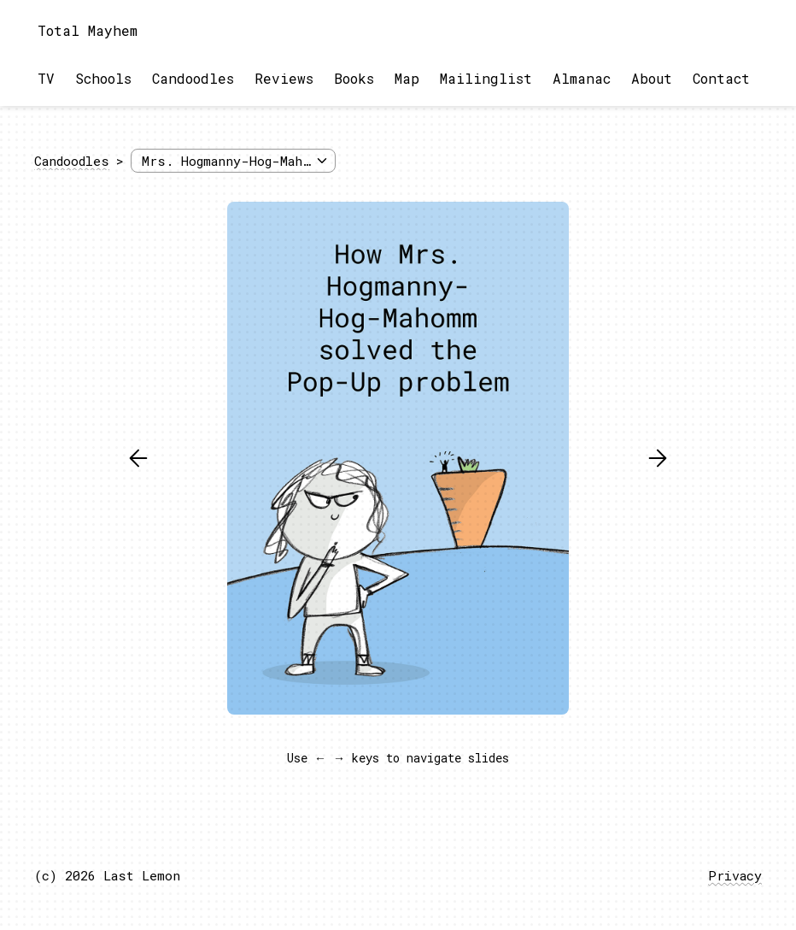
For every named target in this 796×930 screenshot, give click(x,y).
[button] (138, 458)
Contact (721, 78)
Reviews (284, 78)
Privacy (735, 875)
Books (354, 78)
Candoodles (193, 78)
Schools (103, 78)
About (651, 78)
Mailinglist (486, 78)
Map (407, 78)
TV (46, 78)
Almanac (582, 78)
